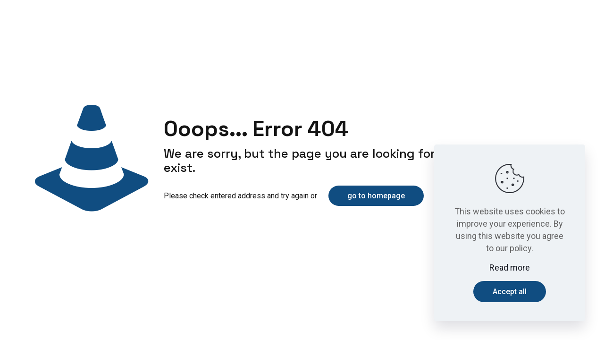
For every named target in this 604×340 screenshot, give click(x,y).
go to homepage (376, 195)
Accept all (510, 291)
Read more (509, 267)
